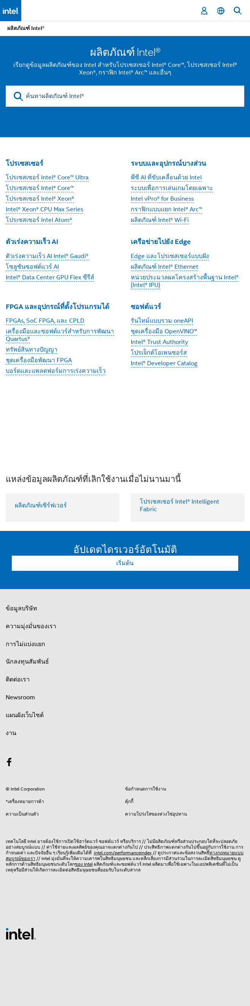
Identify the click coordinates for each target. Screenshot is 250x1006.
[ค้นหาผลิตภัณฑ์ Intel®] (125, 96)
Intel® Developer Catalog (164, 363)
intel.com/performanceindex (123, 852)
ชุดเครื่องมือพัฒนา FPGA (39, 360)
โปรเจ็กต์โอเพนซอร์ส (159, 352)
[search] (18, 96)
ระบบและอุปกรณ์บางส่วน (168, 163)
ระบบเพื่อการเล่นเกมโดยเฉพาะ (172, 188)
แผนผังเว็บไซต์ (25, 715)
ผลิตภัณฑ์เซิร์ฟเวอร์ (41, 505)
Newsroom (20, 697)
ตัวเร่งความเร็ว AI (32, 241)
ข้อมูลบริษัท (21, 608)
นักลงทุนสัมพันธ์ (27, 661)
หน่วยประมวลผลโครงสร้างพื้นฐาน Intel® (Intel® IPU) (185, 281)
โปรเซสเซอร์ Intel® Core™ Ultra (47, 177)
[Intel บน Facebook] (9, 763)
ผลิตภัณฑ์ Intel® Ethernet (164, 267)
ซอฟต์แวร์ (146, 306)
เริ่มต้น (125, 563)
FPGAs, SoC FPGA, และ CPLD (45, 321)
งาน (11, 733)
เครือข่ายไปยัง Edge (161, 241)
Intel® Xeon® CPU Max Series (44, 209)
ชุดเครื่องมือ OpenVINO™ (164, 331)
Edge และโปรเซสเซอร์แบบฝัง (170, 256)
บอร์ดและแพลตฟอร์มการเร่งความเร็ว (56, 371)
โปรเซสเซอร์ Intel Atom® (39, 220)
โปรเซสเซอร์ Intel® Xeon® (40, 199)
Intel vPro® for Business (162, 199)
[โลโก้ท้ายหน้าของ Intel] (21, 933)
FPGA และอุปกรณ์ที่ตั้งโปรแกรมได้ (57, 306)
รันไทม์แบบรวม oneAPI (162, 321)
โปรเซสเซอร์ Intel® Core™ (40, 188)
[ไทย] (220, 10)
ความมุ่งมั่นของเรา (31, 626)
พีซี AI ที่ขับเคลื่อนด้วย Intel (166, 177)
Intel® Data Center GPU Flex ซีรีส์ (50, 277)
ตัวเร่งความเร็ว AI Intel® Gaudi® (47, 256)
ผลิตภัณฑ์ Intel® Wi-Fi (160, 220)
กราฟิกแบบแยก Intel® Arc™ (166, 209)
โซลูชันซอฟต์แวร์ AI (32, 267)
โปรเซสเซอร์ (24, 163)
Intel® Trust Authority (159, 342)
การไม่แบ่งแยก (25, 644)
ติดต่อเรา (18, 679)
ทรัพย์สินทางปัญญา (31, 349)
